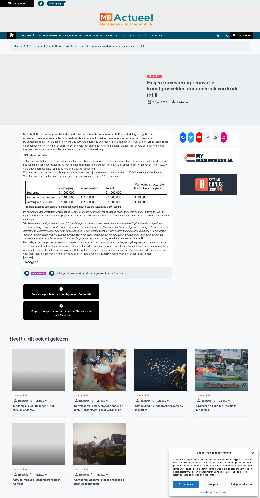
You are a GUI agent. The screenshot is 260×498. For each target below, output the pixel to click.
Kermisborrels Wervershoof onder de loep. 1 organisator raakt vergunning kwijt (98, 393)
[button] (253, 452)
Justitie (126, 35)
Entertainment (47, 35)
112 (141, 35)
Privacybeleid (220, 492)
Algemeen (25, 35)
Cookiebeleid (206, 492)
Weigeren (213, 484)
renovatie (120, 273)
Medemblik (91, 35)
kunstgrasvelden (99, 273)
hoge (62, 273)
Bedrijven (71, 35)
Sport (110, 35)
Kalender (156, 35)
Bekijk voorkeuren (242, 484)
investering (77, 273)
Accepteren (186, 484)
